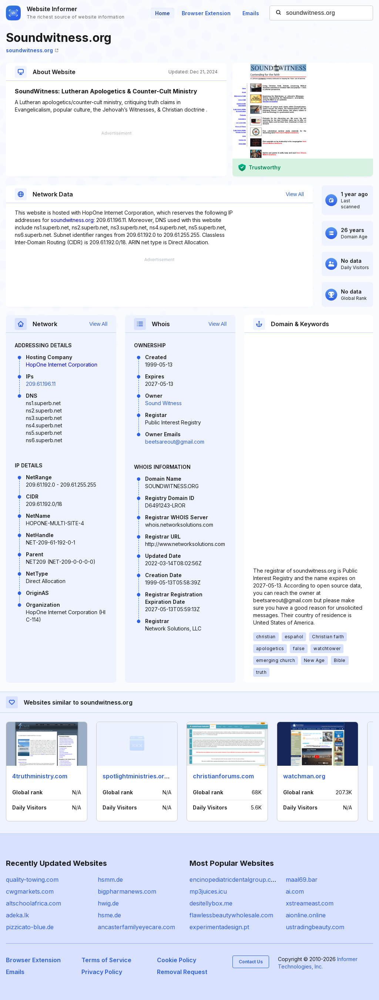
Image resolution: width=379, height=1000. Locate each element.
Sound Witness (163, 403)
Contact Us (251, 961)
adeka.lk (17, 915)
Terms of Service (106, 960)
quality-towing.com (32, 879)
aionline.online (306, 915)
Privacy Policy (101, 972)
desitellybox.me (211, 903)
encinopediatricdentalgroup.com (235, 879)
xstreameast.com (309, 903)
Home (162, 13)
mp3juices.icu (208, 891)
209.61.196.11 (41, 384)
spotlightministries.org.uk (140, 776)
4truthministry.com (39, 776)
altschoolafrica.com (33, 903)
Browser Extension (206, 13)
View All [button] (295, 194)
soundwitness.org (32, 50)
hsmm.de (110, 879)
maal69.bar (302, 879)
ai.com (295, 891)
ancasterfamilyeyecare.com (136, 927)
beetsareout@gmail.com (174, 441)
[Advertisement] (116, 153)
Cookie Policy (176, 960)
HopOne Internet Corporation (61, 364)
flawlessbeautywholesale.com (231, 915)
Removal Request (182, 972)
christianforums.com (223, 776)
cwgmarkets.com (30, 891)
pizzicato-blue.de (30, 927)
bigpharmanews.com (127, 891)
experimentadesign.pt (219, 927)
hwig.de (108, 903)
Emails (250, 13)
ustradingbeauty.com (315, 927)
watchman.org (304, 776)
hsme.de (109, 915)
